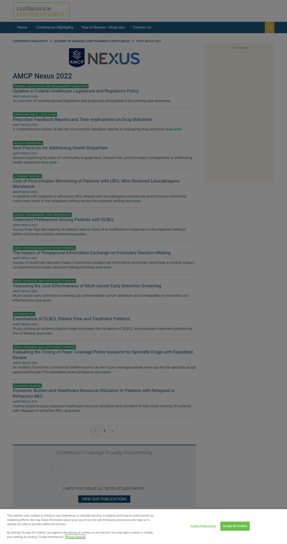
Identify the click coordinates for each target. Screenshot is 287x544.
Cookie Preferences (203, 533)
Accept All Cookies (235, 533)
